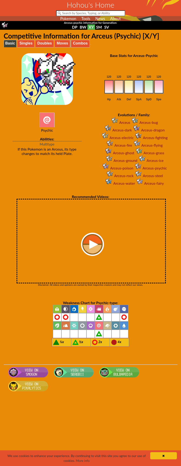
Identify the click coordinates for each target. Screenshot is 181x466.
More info (83, 461)
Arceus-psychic (150, 168)
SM (99, 27)
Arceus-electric (117, 137)
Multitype (47, 144)
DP (74, 27)
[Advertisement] (91, 430)
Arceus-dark (117, 130)
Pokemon (68, 18)
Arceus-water (119, 183)
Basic (10, 43)
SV (106, 27)
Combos (80, 43)
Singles (25, 43)
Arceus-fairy (149, 183)
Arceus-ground (121, 160)
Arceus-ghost (119, 153)
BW (83, 27)
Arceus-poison (117, 168)
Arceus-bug (144, 122)
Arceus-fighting (150, 137)
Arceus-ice (150, 160)
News (100, 18)
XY (91, 27)
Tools (85, 18)
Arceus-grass (149, 153)
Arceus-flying (147, 145)
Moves (62, 43)
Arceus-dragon (148, 130)
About (115, 18)
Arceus (120, 122)
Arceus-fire (118, 145)
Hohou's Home (90, 4)
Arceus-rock (119, 175)
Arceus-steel (148, 175)
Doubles (44, 43)
